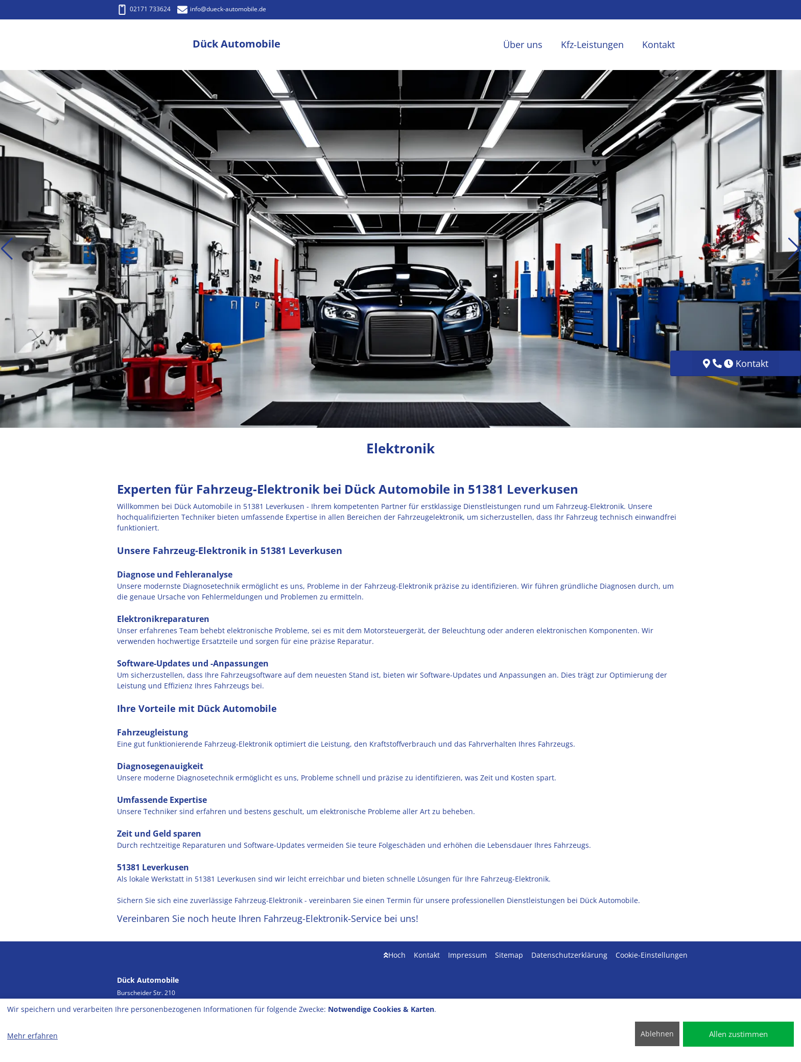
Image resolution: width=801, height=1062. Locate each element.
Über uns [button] (523, 44)
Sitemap (509, 955)
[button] (7, 249)
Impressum (467, 955)
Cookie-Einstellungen (652, 955)
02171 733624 (144, 9)
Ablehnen (657, 1033)
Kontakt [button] (658, 44)
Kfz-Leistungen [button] (592, 44)
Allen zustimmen (738, 1034)
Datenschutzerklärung (569, 955)
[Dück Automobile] (155, 44)
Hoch (395, 955)
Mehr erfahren (32, 1036)
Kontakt (427, 955)
